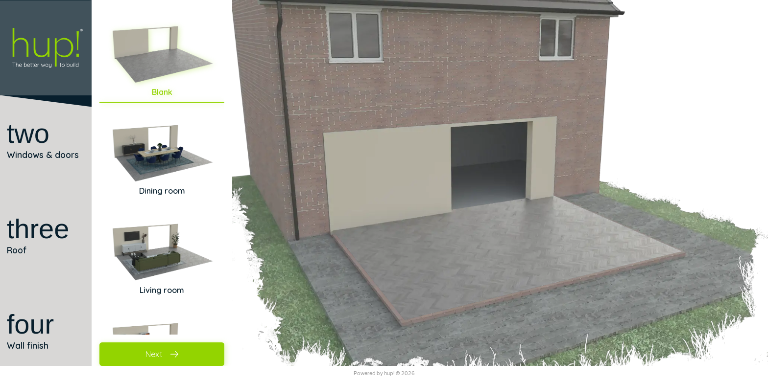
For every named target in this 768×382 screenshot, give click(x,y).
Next (161, 354)
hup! (389, 373)
